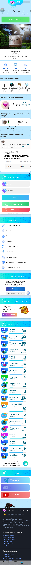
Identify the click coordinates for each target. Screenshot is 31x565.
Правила (9, 13)
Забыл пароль (13, 209)
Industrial (13, 363)
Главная (3, 563)
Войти (15, 198)
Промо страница (8, 554)
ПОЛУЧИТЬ (9, 314)
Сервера (19, 13)
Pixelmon (13, 377)
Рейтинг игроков (11, 246)
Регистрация (13, 204)
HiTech (12, 329)
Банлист (7, 251)
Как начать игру (8, 535)
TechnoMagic (15, 343)
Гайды (23, 13)
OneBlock (13, 397)
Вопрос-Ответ (9, 257)
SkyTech (13, 336)
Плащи (7, 241)
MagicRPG (13, 350)
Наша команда (7, 543)
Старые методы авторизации (15, 213)
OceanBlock (14, 421)
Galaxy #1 (26, 105)
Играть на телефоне (15, 19)
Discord (10, 487)
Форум (4, 13)
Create (12, 435)
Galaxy (12, 357)
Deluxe (26, 103)
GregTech (13, 370)
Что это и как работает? (15, 293)
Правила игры (7, 556)
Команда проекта (11, 267)
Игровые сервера (8, 539)
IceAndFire (14, 414)
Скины (6, 236)
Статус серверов (8, 560)
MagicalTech (15, 384)
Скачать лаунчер (11, 225)
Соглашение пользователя (11, 558)
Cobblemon (14, 428)
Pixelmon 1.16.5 (15, 404)
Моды (6, 230)
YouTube (11, 495)
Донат (14, 13)
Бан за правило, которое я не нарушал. (15, 145)
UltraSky (13, 391)
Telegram (11, 480)
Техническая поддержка (14, 262)
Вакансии (5, 545)
